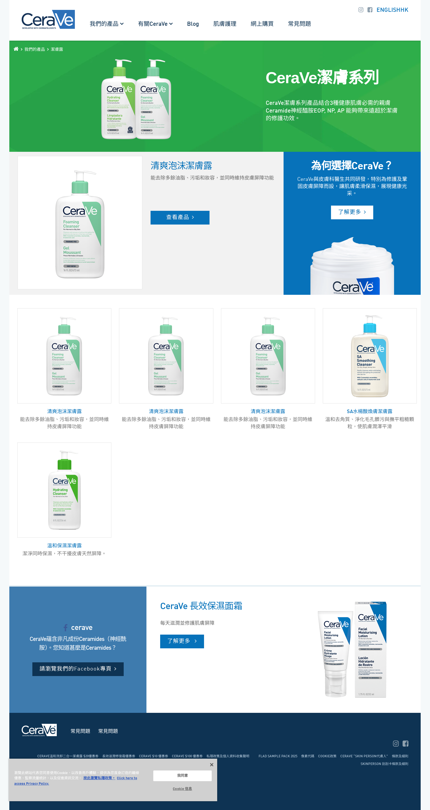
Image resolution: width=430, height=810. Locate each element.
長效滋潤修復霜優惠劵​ (118, 756)
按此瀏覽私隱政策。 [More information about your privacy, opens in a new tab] (99, 778)
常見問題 (299, 24)
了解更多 (349, 212)
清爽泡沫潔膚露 (64, 411)
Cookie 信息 (182, 789)
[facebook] (405, 744)
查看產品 (177, 217)
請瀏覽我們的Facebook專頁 (75, 669)
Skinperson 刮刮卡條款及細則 (384, 764)
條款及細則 (400, 756)
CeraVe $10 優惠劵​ (153, 756)
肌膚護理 (224, 24)
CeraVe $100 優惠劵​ (187, 756)
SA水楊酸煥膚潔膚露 (369, 411)
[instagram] (396, 744)
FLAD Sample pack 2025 (278, 756)
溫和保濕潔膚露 (64, 545)
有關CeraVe (153, 24)
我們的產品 (104, 24)
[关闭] (211, 764)
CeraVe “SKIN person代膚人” (364, 756)
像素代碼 (307, 756)
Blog (193, 24)
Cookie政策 (327, 756)
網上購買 (262, 24)
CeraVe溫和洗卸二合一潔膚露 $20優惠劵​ (67, 756)
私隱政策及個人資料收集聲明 (227, 756)
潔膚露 (57, 50)
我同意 (182, 776)
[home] (16, 49)
